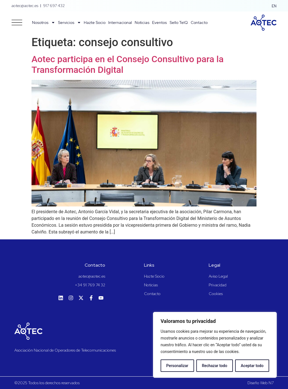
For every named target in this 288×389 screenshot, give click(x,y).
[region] (215, 345)
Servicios (69, 22)
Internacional (120, 22)
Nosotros (43, 22)
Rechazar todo (214, 365)
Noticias (142, 22)
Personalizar (177, 365)
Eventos (159, 22)
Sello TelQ (179, 22)
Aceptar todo (252, 365)
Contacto (199, 22)
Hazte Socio (94, 22)
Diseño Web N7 (261, 382)
